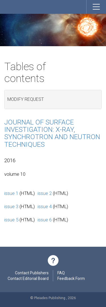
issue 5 (11, 220)
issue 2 (45, 193)
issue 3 (11, 206)
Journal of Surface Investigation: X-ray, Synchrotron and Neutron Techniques (52, 133)
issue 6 (45, 220)
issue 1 (11, 193)
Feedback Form (71, 279)
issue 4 (45, 206)
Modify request (25, 99)
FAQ (61, 273)
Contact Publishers (32, 273)
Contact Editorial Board (28, 279)
